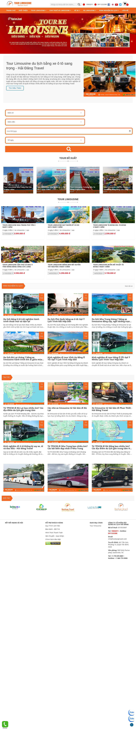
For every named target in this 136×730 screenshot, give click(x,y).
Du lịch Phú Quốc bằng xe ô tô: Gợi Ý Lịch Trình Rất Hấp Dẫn (66, 320)
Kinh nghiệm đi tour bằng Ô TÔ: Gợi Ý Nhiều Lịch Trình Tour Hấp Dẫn (111, 358)
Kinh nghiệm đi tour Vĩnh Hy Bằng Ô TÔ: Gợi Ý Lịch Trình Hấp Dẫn (66, 358)
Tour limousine (95, 526)
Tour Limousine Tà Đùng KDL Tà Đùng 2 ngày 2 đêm (82, 188)
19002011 (88, 4)
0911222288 (100, 4)
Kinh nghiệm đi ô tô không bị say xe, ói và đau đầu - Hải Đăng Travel (23, 447)
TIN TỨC (6, 377)
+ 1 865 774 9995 (121, 558)
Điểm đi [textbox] (11, 113)
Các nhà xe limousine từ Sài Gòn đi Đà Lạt (67, 409)
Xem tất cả (128, 286)
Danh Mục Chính (96, 523)
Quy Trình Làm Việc (52, 526)
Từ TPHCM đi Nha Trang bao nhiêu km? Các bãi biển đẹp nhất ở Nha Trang (68, 447)
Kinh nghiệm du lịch (13, 286)
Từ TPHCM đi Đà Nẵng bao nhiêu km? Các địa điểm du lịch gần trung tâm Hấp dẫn (112, 448)
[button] (131, 179)
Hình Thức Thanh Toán (54, 532)
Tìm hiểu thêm (15, 88)
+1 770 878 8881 (117, 556)
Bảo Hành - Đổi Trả (52, 529)
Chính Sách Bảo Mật (53, 539)
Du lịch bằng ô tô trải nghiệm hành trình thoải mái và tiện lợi (21, 320)
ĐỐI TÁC (6, 498)
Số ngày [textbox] (11, 140)
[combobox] (45, 113)
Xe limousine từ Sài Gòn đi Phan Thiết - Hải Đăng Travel (112, 409)
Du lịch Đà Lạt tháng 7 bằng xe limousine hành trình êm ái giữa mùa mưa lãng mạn (22, 359)
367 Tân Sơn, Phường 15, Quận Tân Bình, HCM (118, 544)
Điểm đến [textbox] (11, 122)
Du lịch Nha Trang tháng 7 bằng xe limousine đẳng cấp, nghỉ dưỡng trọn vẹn (111, 321)
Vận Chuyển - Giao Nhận (54, 536)
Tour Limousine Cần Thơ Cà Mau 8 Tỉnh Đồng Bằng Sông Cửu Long (116, 188)
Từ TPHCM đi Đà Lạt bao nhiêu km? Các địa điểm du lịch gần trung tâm (23, 409)
